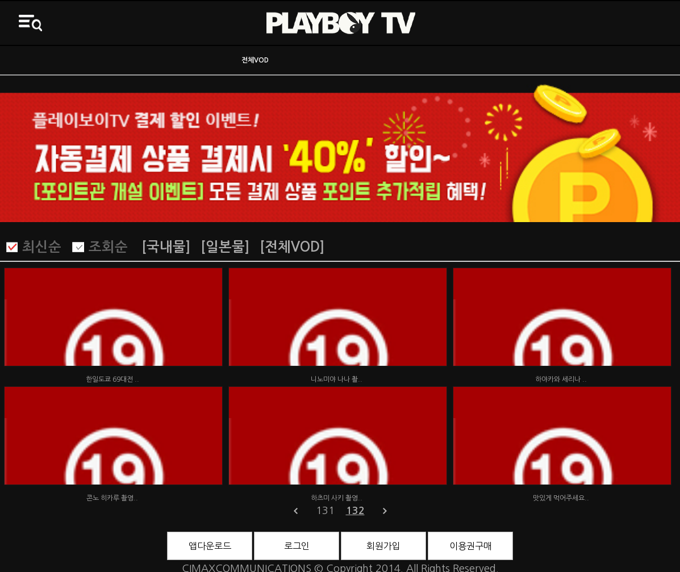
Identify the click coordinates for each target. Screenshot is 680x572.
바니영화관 (425, 60)
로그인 (297, 545)
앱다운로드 (210, 545)
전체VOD (255, 60)
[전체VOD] (292, 247)
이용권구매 (470, 545)
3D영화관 (595, 60)
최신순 (41, 247)
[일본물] (225, 247)
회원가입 (383, 545)
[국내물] (165, 247)
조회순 (108, 247)
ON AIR (85, 60)
